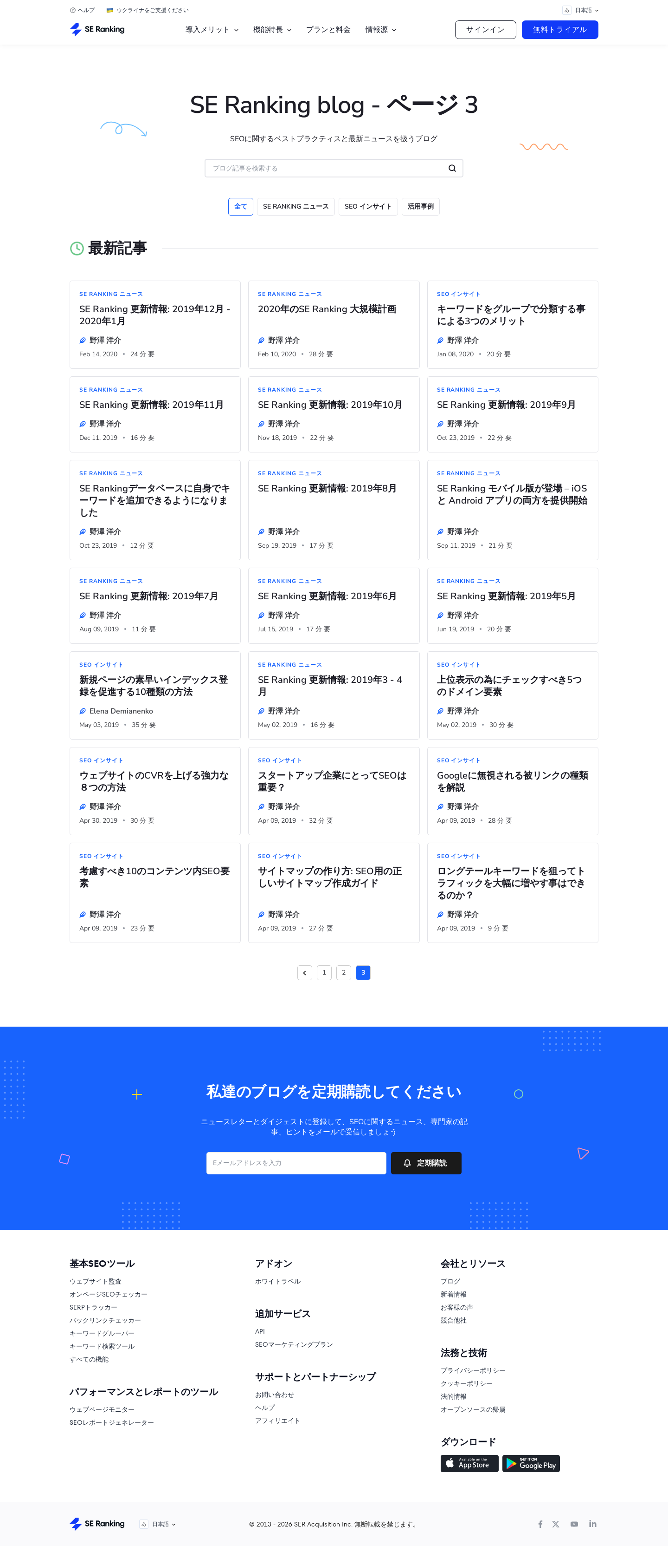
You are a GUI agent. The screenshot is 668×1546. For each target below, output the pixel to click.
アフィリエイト (278, 1420)
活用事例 (421, 206)
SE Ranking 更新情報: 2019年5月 (506, 596)
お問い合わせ (274, 1394)
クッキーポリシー (467, 1383)
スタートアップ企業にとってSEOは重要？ (332, 782)
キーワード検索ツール (102, 1346)
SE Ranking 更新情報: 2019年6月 (327, 596)
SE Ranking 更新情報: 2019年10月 (330, 405)
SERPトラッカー (93, 1307)
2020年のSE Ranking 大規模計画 (327, 309)
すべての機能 (89, 1359)
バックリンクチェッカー (105, 1320)
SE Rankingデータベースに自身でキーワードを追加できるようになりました (154, 501)
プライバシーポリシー (473, 1370)
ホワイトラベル (278, 1281)
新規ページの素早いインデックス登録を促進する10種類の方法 (153, 686)
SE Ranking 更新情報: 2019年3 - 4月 (330, 686)
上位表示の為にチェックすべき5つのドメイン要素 (509, 686)
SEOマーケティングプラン (294, 1344)
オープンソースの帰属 (473, 1409)
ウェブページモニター (102, 1409)
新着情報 (454, 1294)
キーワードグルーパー (102, 1333)
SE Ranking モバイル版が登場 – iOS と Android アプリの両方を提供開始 (512, 495)
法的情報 (454, 1396)
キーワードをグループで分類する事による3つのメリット (511, 315)
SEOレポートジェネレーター (112, 1422)
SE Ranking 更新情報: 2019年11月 (151, 405)
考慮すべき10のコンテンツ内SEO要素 (154, 877)
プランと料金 (328, 29)
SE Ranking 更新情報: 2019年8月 (327, 489)
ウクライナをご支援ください (152, 10)
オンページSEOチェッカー (109, 1294)
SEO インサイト (368, 206)
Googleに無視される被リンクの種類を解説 (512, 782)
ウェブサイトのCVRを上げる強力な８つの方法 (154, 782)
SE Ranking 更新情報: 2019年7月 (148, 596)
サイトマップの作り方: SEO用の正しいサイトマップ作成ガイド (330, 877)
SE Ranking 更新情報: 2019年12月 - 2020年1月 (155, 315)
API (260, 1331)
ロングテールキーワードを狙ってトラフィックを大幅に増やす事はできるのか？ (511, 883)
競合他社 (454, 1320)
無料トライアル (560, 29)
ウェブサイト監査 (96, 1281)
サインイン (485, 29)
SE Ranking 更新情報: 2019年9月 (506, 405)
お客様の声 (457, 1307)
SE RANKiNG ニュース (296, 206)
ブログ (450, 1281)
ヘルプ (86, 10)
